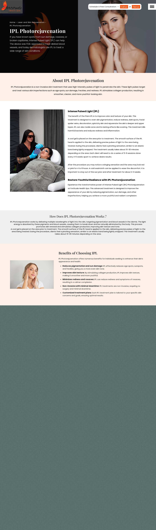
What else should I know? (25, 476)
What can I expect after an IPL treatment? (28, 515)
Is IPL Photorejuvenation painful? (29, 505)
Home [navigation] (12, 22)
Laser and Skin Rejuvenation (31, 22)
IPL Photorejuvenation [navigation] (20, 25)
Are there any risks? (22, 485)
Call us (124, 7)
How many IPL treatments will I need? (28, 495)
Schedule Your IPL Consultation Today (78, 454)
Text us (136, 7)
